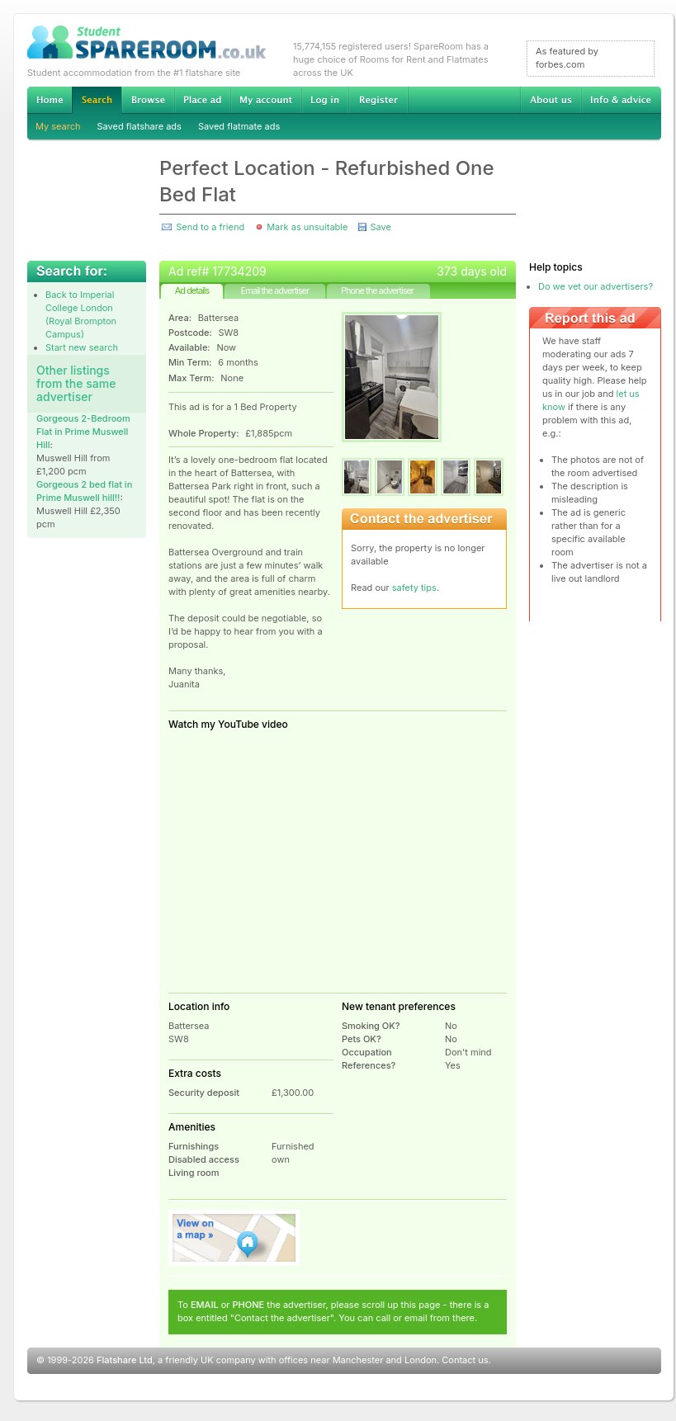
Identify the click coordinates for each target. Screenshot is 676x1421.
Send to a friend (210, 227)
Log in (324, 100)
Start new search (81, 347)
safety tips (414, 587)
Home (49, 100)
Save (380, 227)
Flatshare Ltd (125, 1360)
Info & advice (621, 100)
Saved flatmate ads (239, 126)
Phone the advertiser (377, 290)
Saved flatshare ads (139, 126)
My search (58, 126)
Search (96, 100)
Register (378, 100)
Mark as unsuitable (307, 227)
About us (550, 100)
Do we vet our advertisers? (595, 286)
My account (265, 100)
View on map (234, 1238)
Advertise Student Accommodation (202, 100)
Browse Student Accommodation (147, 100)
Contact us (465, 1360)
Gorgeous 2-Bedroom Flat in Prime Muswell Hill (83, 432)
